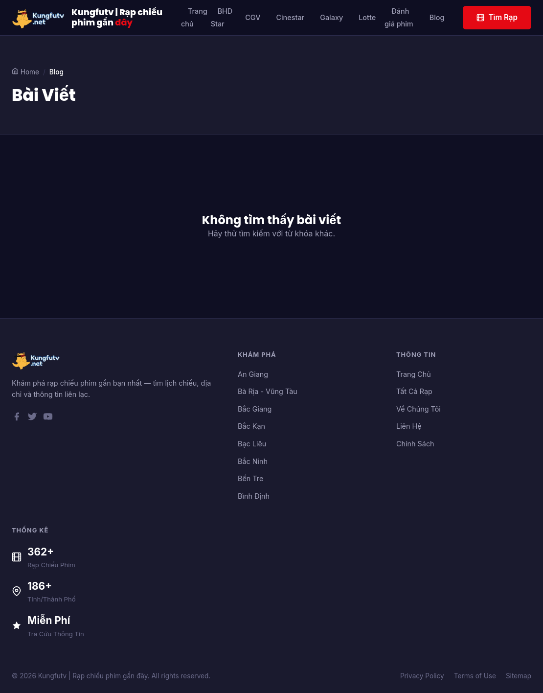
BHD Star (222, 17)
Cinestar (290, 17)
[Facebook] (17, 418)
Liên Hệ (409, 426)
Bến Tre (250, 478)
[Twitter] (32, 418)
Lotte (367, 17)
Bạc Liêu (252, 443)
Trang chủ (194, 17)
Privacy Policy (422, 676)
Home (25, 72)
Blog (437, 17)
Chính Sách (415, 443)
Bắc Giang (255, 409)
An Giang (253, 374)
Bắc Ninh (253, 461)
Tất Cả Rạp (414, 391)
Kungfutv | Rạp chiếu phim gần (116, 17)
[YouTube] (48, 418)
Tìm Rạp (497, 17)
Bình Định (254, 496)
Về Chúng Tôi (418, 409)
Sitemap (518, 676)
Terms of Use (475, 676)
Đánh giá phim (399, 17)
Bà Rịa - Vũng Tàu (267, 391)
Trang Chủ (413, 374)
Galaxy (331, 17)
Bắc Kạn (251, 426)
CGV (252, 17)
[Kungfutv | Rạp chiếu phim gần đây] (39, 17)
